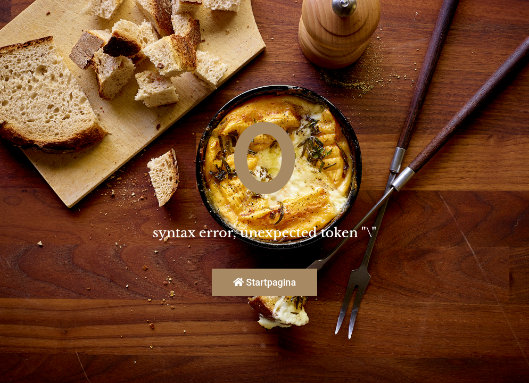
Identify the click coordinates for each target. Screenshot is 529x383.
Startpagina (264, 282)
